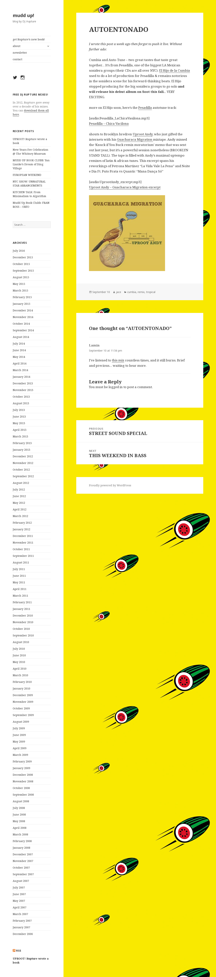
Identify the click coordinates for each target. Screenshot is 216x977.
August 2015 (21, 277)
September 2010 (23, 635)
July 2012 (19, 489)
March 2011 (20, 595)
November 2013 (23, 390)
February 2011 (22, 602)
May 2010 (19, 662)
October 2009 (21, 708)
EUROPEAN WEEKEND (27, 175)
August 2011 (21, 562)
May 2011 (19, 582)
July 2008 (19, 808)
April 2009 (19, 748)
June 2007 (19, 894)
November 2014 (23, 317)
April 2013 (19, 430)
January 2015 (21, 304)
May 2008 (19, 821)
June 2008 (19, 814)
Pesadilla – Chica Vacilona (109, 123)
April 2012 (19, 509)
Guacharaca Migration (135, 139)
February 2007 (22, 920)
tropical (150, 292)
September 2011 (23, 556)
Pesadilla (145, 107)
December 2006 (23, 934)
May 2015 (19, 284)
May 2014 (19, 357)
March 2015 (20, 290)
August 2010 (21, 642)
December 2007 (23, 854)
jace (118, 292)
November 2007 (23, 861)
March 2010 (20, 675)
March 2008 (20, 834)
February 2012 (22, 522)
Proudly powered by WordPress (110, 485)
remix (141, 292)
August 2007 (21, 881)
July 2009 (19, 728)
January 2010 (21, 688)
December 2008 (23, 774)
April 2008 (19, 828)
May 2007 (19, 901)
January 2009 (21, 768)
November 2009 (23, 702)
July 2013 (19, 410)
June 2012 (19, 496)
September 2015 (23, 270)
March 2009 (20, 755)
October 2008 (21, 788)
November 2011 (23, 542)
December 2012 (23, 456)
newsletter (20, 52)
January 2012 (21, 529)
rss (18, 950)
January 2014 (21, 376)
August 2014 (21, 337)
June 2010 (19, 655)
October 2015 (21, 264)
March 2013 (20, 436)
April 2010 (19, 668)
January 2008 (21, 847)
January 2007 (21, 927)
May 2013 (19, 423)
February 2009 (22, 761)
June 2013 (19, 416)
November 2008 (23, 781)
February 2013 (22, 443)
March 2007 (20, 914)
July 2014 (19, 343)
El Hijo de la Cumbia (174, 70)
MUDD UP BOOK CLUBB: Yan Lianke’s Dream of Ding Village (31, 164)
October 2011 (21, 549)
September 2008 (23, 794)
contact (17, 59)
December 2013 (23, 383)
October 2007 (21, 867)
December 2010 (23, 615)
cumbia (131, 292)
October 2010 (21, 629)
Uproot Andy (142, 134)
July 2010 (19, 648)
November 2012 (23, 463)
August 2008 (21, 801)
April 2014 (19, 363)
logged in (116, 387)
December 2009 (23, 695)
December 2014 (23, 310)
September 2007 (23, 874)
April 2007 (19, 907)
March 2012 (20, 516)
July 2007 (19, 887)
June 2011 (19, 575)
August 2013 (21, 403)
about (16, 46)
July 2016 (19, 250)
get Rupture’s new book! (29, 39)
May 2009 (19, 741)
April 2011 (19, 589)
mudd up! (23, 15)
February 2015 (22, 297)
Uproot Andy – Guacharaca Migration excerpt (124, 187)
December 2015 (23, 257)
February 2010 (22, 682)
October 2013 (21, 396)
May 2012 (19, 503)
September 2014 (23, 330)
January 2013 (21, 449)
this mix (118, 360)
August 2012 (21, 483)
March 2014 (20, 370)
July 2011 (19, 569)
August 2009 (21, 721)
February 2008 (22, 841)
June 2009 (19, 735)
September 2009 (23, 715)
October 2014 (21, 323)
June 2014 (19, 350)
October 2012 (21, 469)
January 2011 (21, 609)
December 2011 (23, 536)
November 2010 (23, 622)
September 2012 (23, 476)
